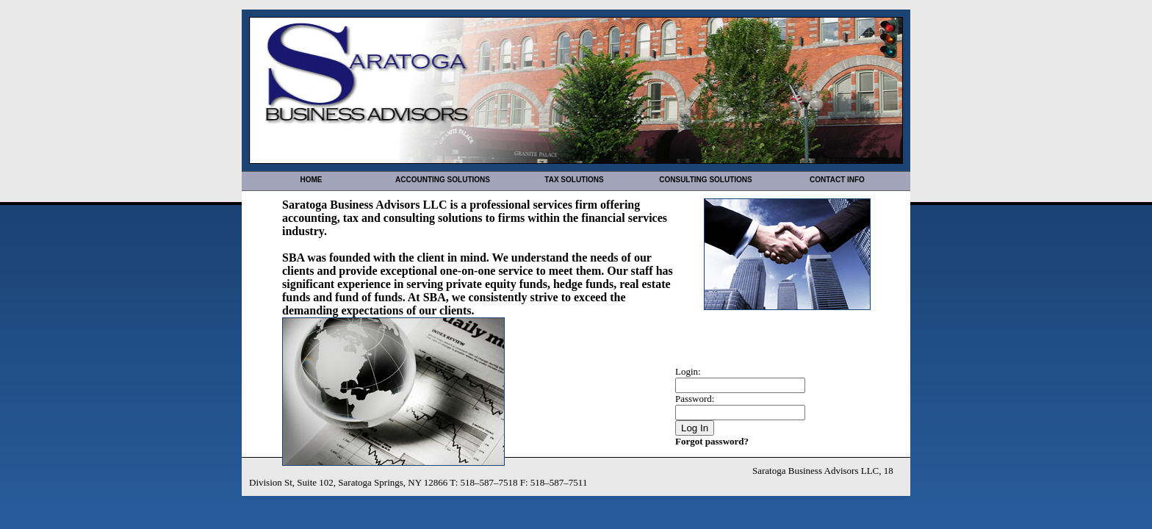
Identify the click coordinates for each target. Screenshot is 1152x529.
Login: (688, 371)
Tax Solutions (573, 180)
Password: (694, 398)
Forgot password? (712, 441)
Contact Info (837, 180)
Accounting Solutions (442, 180)
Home (311, 180)
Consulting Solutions (705, 180)
